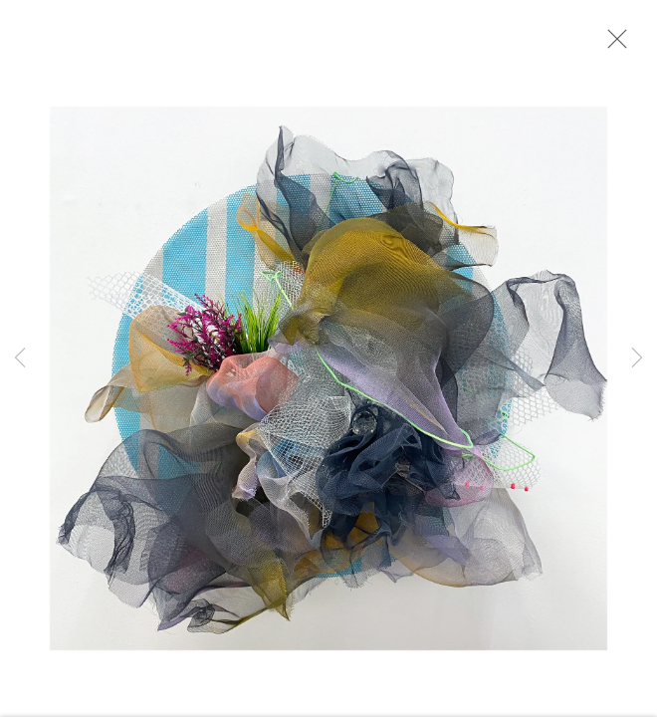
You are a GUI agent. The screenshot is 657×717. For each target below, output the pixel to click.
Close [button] (612, 45)
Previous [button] (20, 358)
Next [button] (637, 358)
